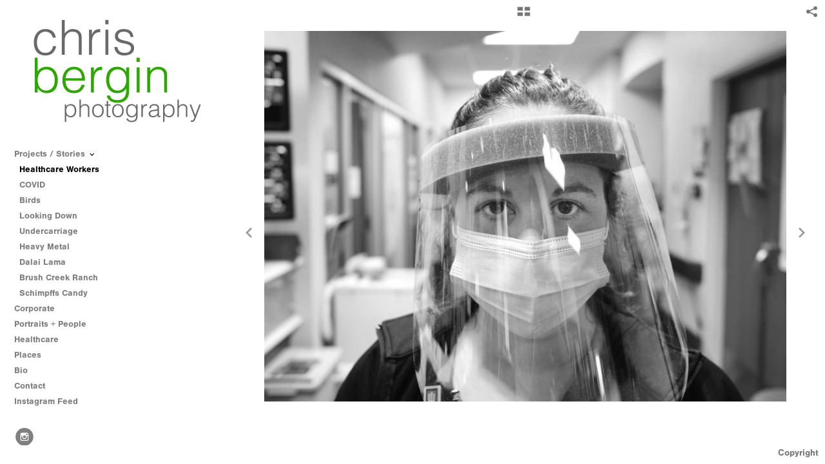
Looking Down (48, 215)
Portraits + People (56, 324)
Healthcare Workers (59, 169)
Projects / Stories (55, 154)
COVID (32, 184)
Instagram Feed (46, 401)
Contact (29, 386)
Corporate (34, 308)
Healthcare (42, 339)
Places (27, 355)
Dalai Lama (42, 262)
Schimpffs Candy (53, 293)
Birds (30, 200)
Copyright (798, 452)
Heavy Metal (44, 246)
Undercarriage (48, 231)
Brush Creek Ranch (58, 277)
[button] (524, 16)
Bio (21, 370)
